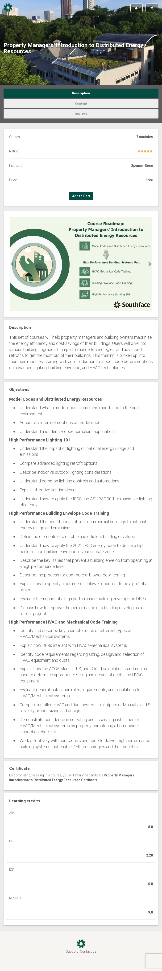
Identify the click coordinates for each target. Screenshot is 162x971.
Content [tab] (81, 103)
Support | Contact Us (81, 951)
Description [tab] (81, 93)
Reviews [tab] (81, 113)
